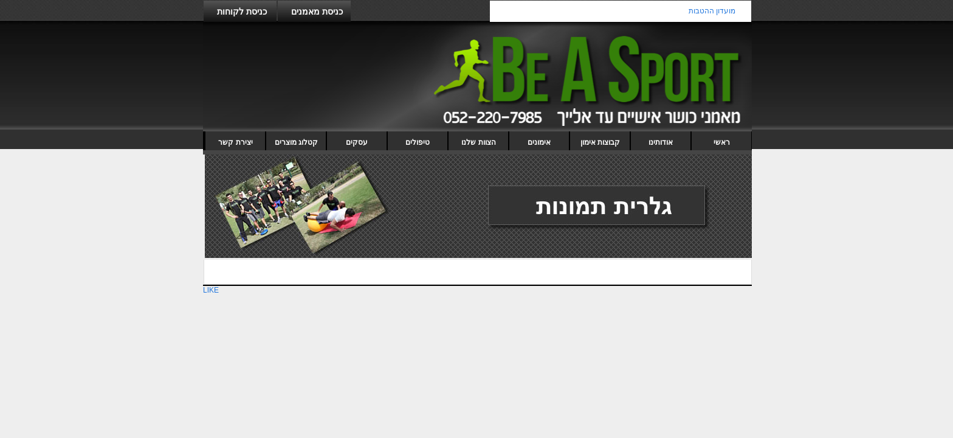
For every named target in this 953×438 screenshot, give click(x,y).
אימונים (539, 142)
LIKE (211, 290)
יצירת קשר (235, 142)
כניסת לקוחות (242, 11)
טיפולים (417, 142)
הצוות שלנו (478, 142)
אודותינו (661, 142)
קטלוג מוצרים (296, 142)
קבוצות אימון (600, 142)
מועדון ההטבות (712, 11)
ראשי (722, 142)
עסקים (357, 142)
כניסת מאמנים (317, 11)
